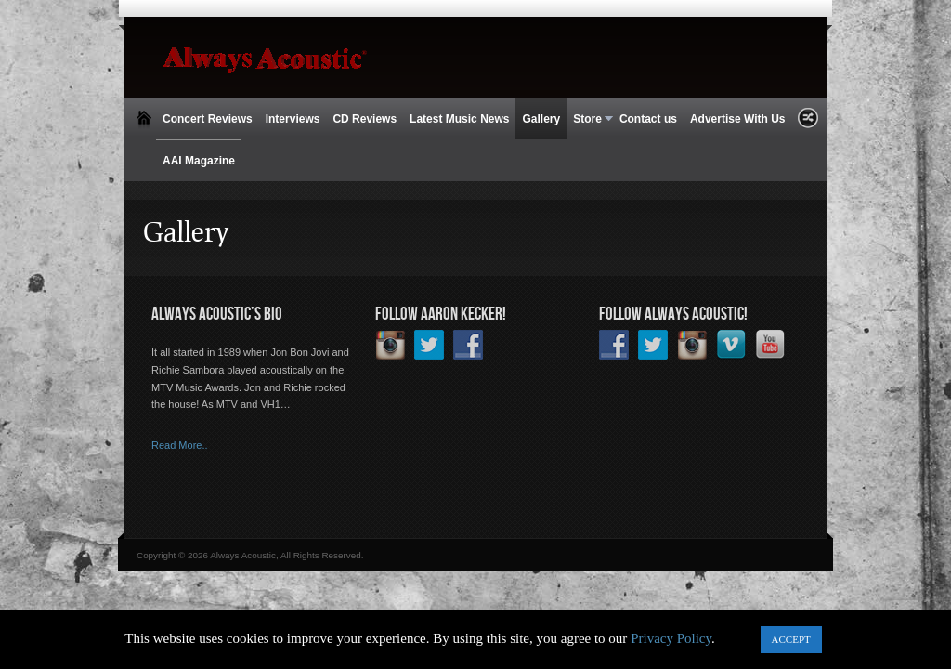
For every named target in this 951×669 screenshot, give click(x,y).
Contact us (648, 118)
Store (590, 119)
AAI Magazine (199, 160)
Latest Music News (459, 118)
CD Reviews (364, 118)
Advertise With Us (738, 118)
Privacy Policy (671, 638)
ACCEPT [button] (791, 639)
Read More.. (179, 445)
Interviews (293, 118)
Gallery (541, 118)
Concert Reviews (208, 118)
